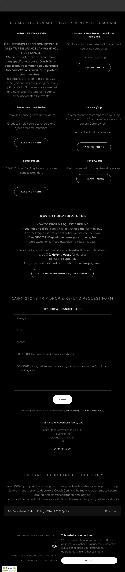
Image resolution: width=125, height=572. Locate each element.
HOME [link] (14, 555)
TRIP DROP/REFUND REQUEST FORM (62, 273)
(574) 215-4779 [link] (62, 449)
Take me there (93, 67)
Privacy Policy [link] (73, 410)
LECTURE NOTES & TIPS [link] (33, 560)
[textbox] (62, 318)
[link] (62, 511)
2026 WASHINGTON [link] (31, 555)
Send (62, 399)
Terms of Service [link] (91, 410)
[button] (7, 6)
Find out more (94, 178)
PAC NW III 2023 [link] (54, 555)
